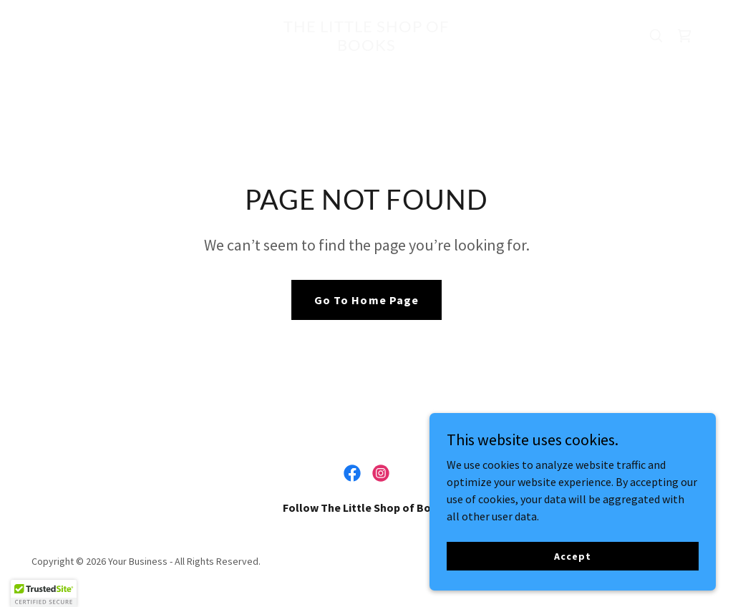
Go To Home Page (366, 300)
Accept (572, 555)
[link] (366, 46)
